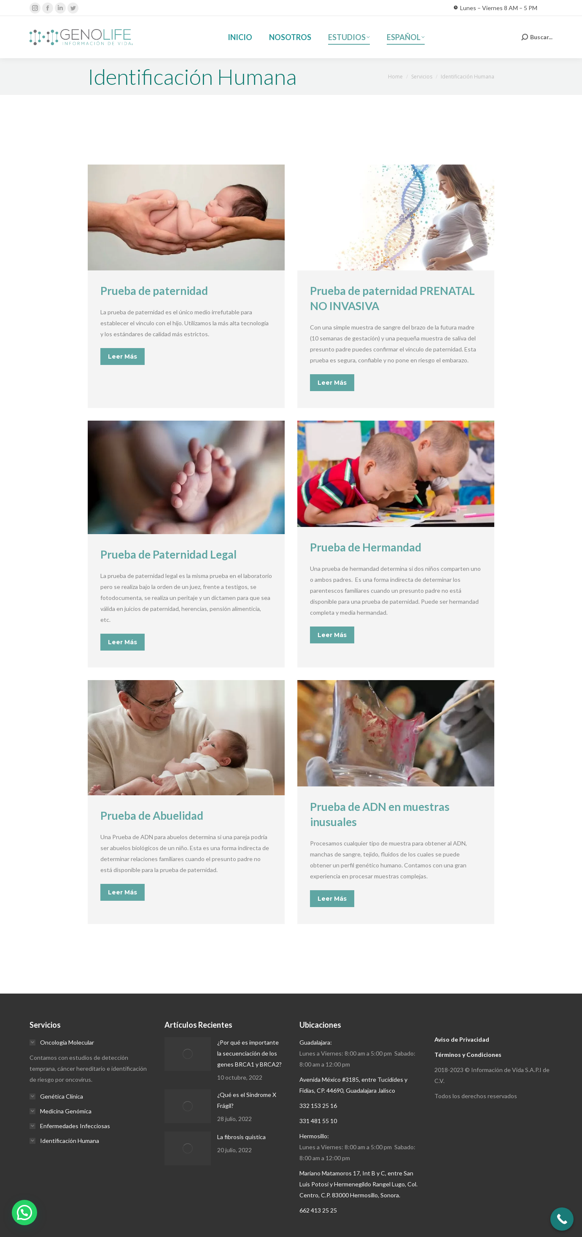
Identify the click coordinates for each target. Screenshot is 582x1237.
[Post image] (187, 1054)
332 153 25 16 (318, 1105)
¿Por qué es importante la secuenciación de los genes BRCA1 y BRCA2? (249, 1053)
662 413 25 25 (318, 1210)
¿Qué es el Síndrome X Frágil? (246, 1100)
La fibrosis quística (241, 1136)
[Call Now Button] (562, 1219)
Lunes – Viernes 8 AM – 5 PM (495, 8)
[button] (24, 1212)
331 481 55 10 (318, 1120)
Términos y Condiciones (467, 1054)
